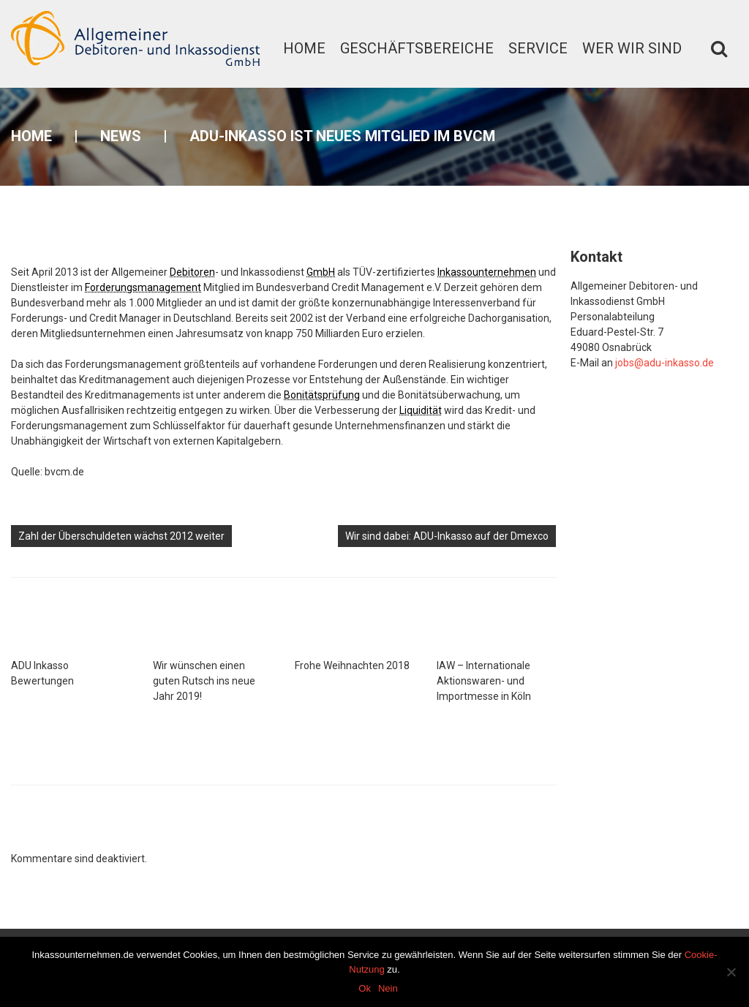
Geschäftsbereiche (417, 48)
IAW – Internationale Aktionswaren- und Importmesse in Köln (484, 681)
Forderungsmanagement (143, 287)
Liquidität (420, 410)
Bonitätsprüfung (322, 395)
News (120, 136)
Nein (388, 988)
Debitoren (192, 272)
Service (538, 48)
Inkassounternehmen (486, 272)
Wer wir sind (632, 48)
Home (304, 48)
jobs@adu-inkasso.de (664, 363)
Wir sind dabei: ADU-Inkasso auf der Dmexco (447, 536)
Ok (364, 988)
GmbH (320, 272)
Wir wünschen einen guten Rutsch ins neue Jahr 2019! (204, 681)
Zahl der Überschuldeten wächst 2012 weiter (121, 536)
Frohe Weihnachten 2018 (352, 665)
